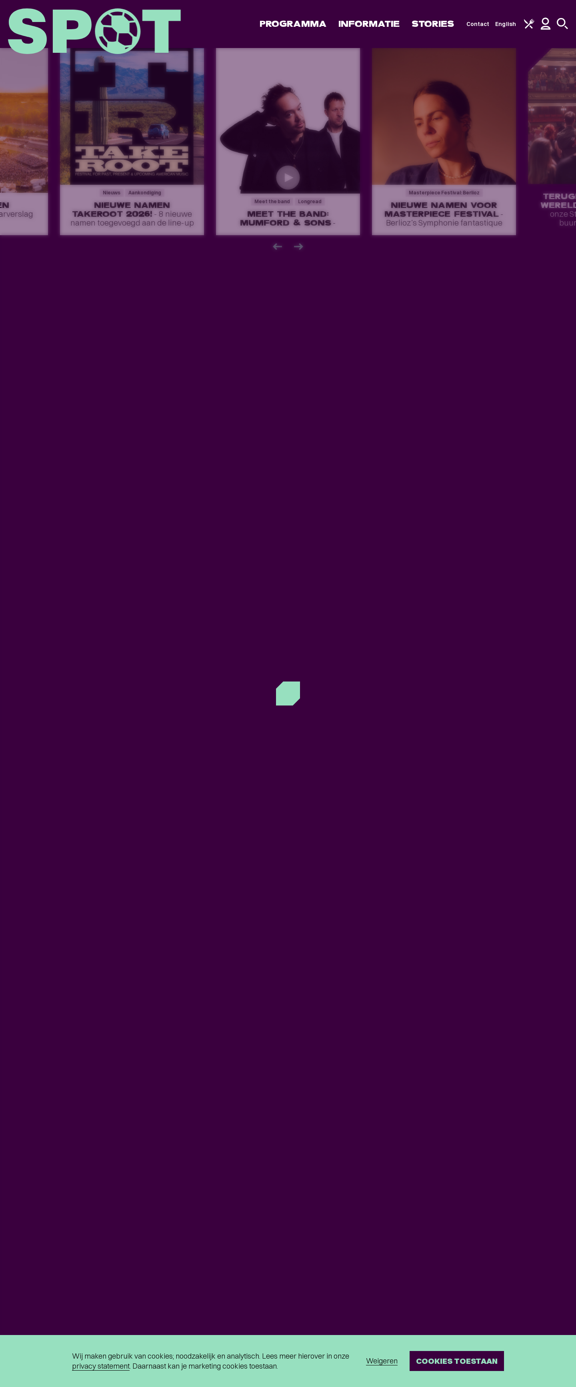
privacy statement (101, 1366)
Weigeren (382, 1360)
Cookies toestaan (457, 1361)
